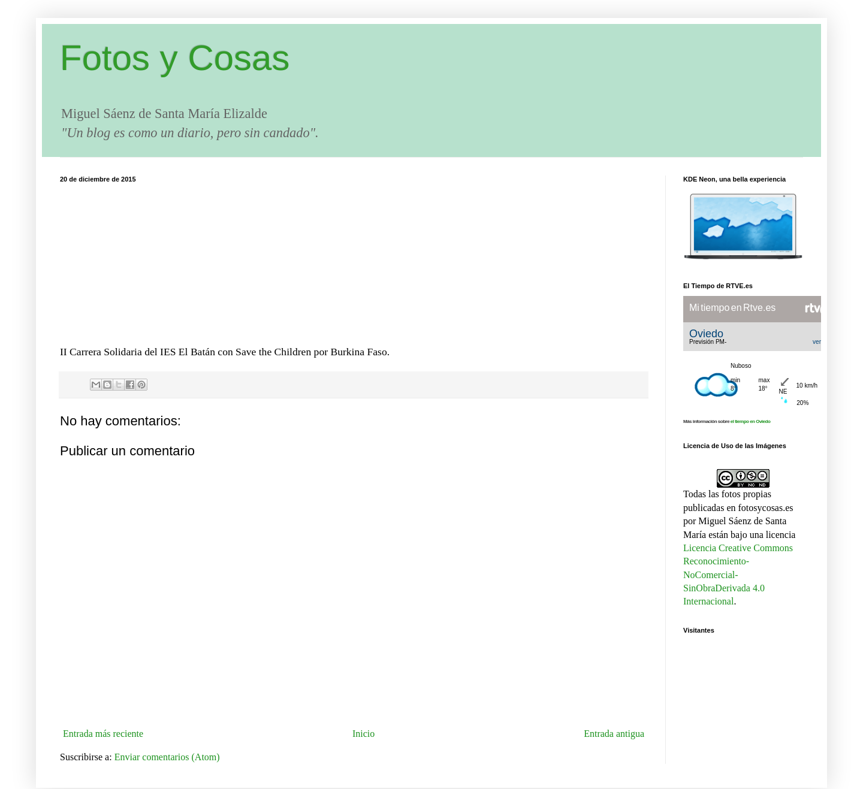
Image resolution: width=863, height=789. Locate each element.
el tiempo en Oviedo (751, 421)
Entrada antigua (614, 733)
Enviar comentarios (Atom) (167, 757)
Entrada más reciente (103, 733)
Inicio (363, 733)
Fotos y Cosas (174, 58)
